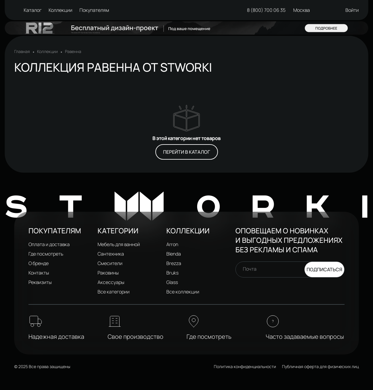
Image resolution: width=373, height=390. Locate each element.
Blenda (173, 254)
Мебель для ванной (119, 244)
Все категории (114, 291)
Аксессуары (111, 282)
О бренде (38, 263)
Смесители (110, 263)
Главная (22, 51)
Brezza (173, 263)
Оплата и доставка (49, 244)
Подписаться (324, 269)
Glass (172, 282)
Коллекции (47, 51)
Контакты (38, 272)
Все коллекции (182, 291)
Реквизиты (40, 282)
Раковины (108, 272)
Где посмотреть (45, 254)
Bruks (172, 272)
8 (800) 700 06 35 (262, 10)
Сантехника (111, 254)
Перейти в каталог (186, 152)
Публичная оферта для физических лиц (320, 366)
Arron (172, 244)
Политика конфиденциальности (245, 366)
